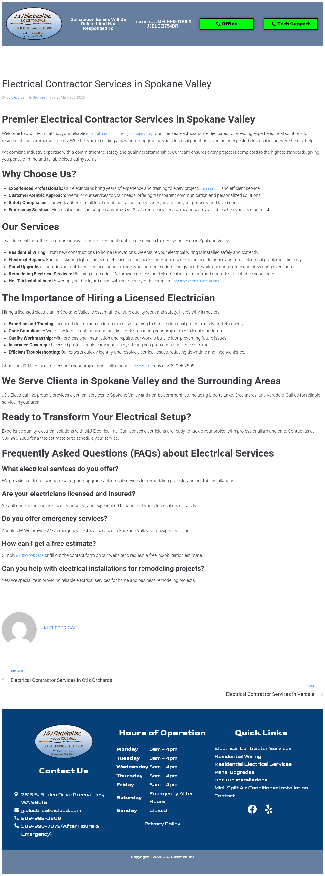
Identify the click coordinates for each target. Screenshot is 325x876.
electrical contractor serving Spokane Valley (128, 133)
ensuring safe (212, 188)
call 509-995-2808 (33, 555)
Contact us (143, 365)
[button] (97, 58)
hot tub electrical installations (202, 280)
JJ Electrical (16, 97)
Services (39, 97)
